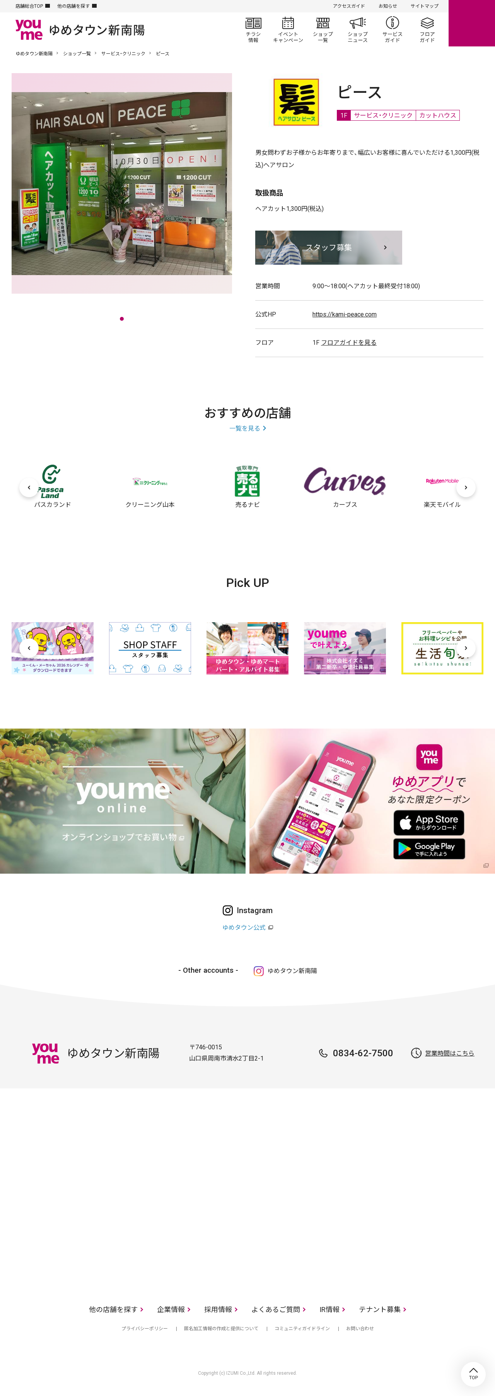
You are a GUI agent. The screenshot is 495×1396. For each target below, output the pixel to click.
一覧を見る (244, 428)
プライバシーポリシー (144, 1328)
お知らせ (388, 6)
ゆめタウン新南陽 (34, 53)
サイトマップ (425, 6)
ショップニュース (357, 29)
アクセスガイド (349, 6)
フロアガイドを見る (349, 342)
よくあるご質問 (275, 1309)
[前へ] (29, 487)
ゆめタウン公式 (244, 927)
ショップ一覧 (323, 29)
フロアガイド (427, 29)
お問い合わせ (360, 1328)
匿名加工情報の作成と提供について (221, 1328)
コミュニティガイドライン (302, 1328)
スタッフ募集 (329, 247)
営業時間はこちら (450, 1053)
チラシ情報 (253, 29)
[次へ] (466, 487)
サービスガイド (392, 29)
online (472, 23)
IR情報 (329, 1309)
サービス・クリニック (123, 53)
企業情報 (171, 1309)
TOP (473, 1374)
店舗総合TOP (29, 6)
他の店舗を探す (73, 6)
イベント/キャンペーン (288, 29)
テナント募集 (380, 1309)
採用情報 (218, 1309)
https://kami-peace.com (344, 314)
